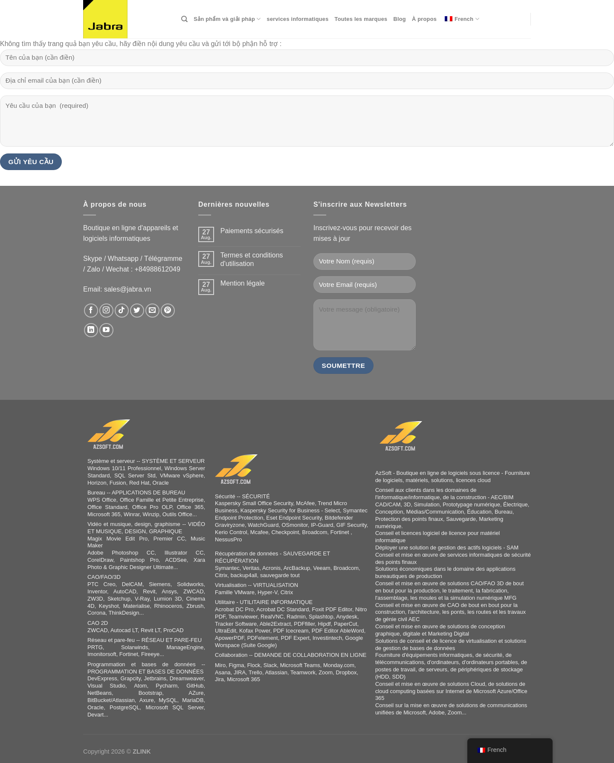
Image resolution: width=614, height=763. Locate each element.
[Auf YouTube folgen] (106, 330)
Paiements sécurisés (252, 230)
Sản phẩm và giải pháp (227, 19)
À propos (424, 19)
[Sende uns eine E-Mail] (152, 310)
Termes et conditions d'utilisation (251, 259)
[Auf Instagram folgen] (106, 310)
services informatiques (298, 19)
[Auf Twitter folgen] (137, 310)
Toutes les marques (361, 19)
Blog (399, 19)
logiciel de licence (444, 533)
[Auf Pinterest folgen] (168, 310)
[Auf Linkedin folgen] (91, 330)
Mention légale (242, 283)
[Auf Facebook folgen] (91, 310)
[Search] (184, 19)
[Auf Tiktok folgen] (122, 310)
